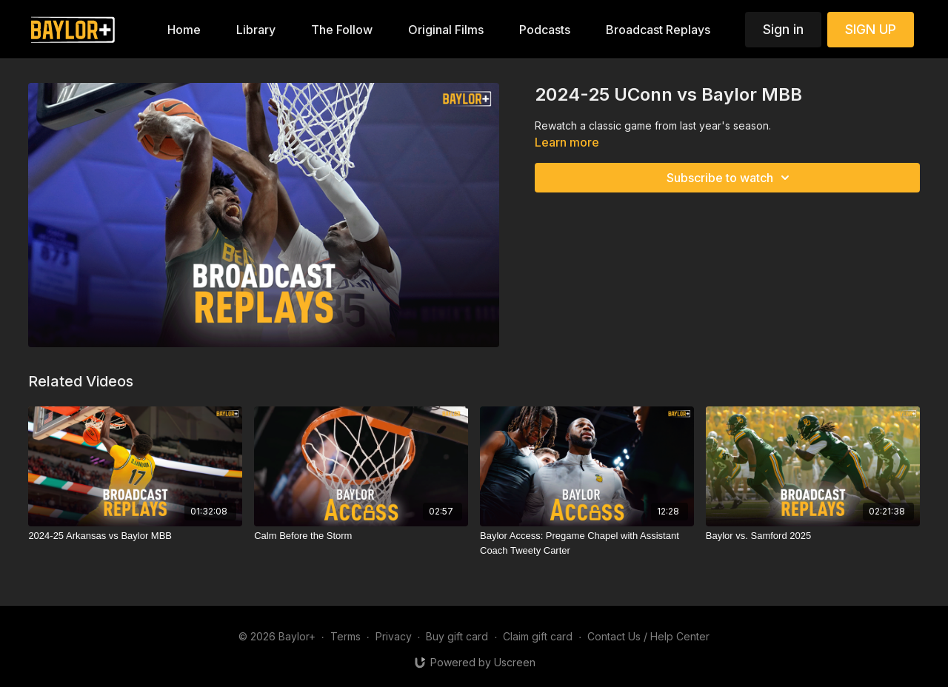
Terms (345, 636)
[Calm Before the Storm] (361, 536)
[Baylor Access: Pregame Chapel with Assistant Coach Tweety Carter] (587, 543)
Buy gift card (457, 636)
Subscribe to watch (730, 178)
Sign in (783, 29)
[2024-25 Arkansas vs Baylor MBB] (135, 536)
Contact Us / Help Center (648, 636)
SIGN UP (870, 29)
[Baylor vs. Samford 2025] (813, 536)
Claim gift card (538, 636)
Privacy (393, 636)
